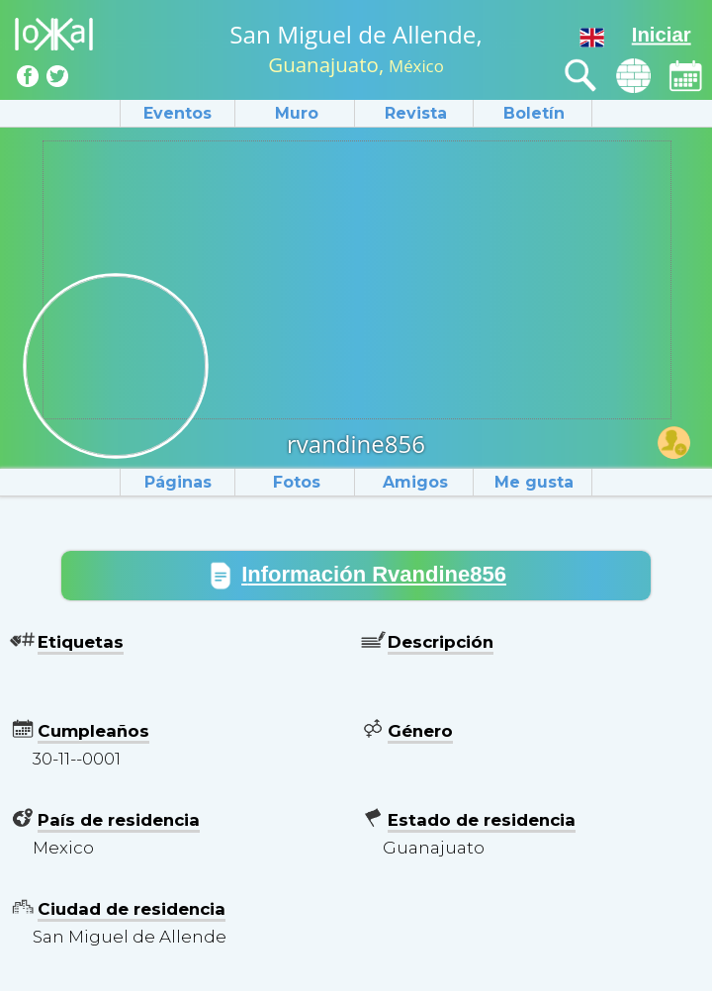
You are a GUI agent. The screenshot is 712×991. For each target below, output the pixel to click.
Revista (416, 113)
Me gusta (534, 482)
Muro (296, 113)
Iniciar (661, 34)
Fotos (296, 482)
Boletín (534, 113)
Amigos (415, 482)
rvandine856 (356, 443)
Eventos (177, 113)
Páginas (178, 482)
